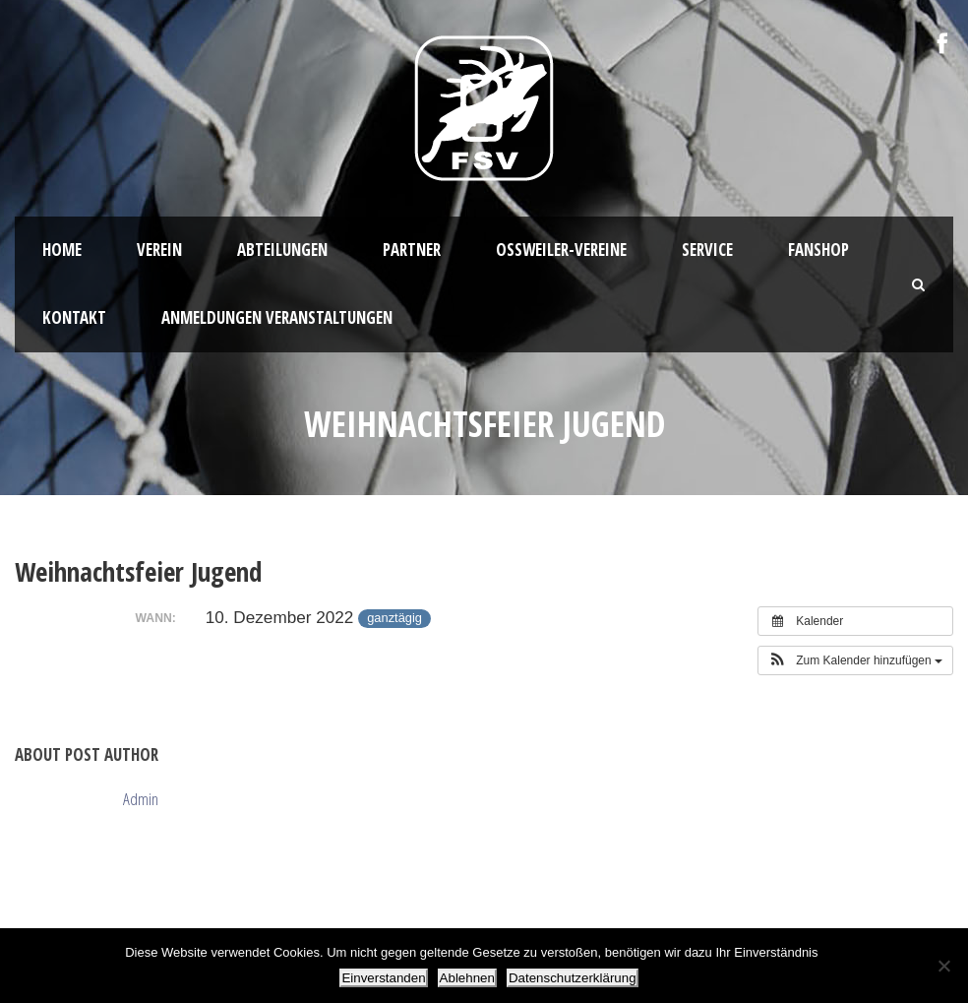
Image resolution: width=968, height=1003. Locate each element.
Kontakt (74, 317)
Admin (140, 798)
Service (707, 249)
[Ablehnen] (943, 965)
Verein (159, 249)
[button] (855, 660)
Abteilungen (282, 249)
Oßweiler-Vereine (561, 249)
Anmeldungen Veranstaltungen (277, 317)
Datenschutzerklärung (572, 978)
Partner (412, 249)
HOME (62, 249)
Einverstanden (383, 978)
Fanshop (818, 249)
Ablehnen (467, 978)
